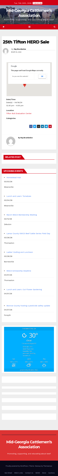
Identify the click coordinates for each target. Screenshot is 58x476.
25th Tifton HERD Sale (26, 42)
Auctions (51, 473)
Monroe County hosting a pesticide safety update (28, 306)
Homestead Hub (14, 177)
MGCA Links (18, 473)
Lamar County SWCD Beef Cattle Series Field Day (28, 233)
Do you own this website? (20, 76)
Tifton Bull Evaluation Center (19, 113)
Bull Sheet (8, 473)
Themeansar (47, 466)
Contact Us (29, 473)
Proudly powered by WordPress (17, 466)
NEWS (38, 473)
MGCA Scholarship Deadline (19, 271)
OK (42, 76)
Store (44, 473)
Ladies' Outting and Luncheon (20, 252)
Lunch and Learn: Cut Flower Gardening (25, 289)
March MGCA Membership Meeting (22, 215)
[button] (54, 27)
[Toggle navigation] (29, 27)
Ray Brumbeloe (20, 49)
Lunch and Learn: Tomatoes (19, 196)
